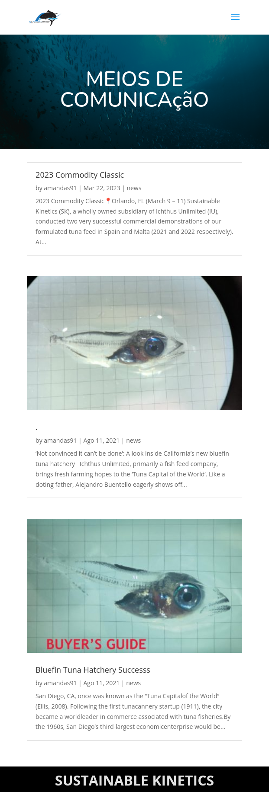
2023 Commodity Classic (80, 174)
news (133, 188)
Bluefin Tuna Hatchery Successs (93, 669)
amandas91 (60, 188)
